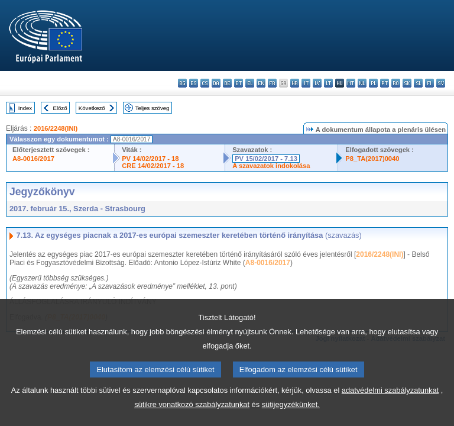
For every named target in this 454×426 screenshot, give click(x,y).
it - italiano (305, 83)
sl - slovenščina (418, 83)
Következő (92, 108)
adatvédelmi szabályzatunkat (390, 416)
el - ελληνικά (249, 83)
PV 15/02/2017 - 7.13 (266, 158)
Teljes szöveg (152, 108)
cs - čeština (204, 83)
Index (25, 108)
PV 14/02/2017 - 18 (150, 158)
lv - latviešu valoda (317, 83)
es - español (193, 83)
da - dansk (216, 83)
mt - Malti (350, 83)
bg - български (182, 83)
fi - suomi (429, 83)
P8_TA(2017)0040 (372, 158)
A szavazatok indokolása (271, 165)
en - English (261, 83)
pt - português (384, 83)
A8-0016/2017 (33, 158)
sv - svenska (440, 83)
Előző (60, 108)
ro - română (395, 83)
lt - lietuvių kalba (328, 83)
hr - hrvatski (294, 83)
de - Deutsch (227, 83)
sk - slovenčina (407, 83)
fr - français (272, 83)
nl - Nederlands (362, 83)
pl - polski (373, 83)
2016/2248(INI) (56, 128)
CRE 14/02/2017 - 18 (153, 165)
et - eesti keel (238, 83)
